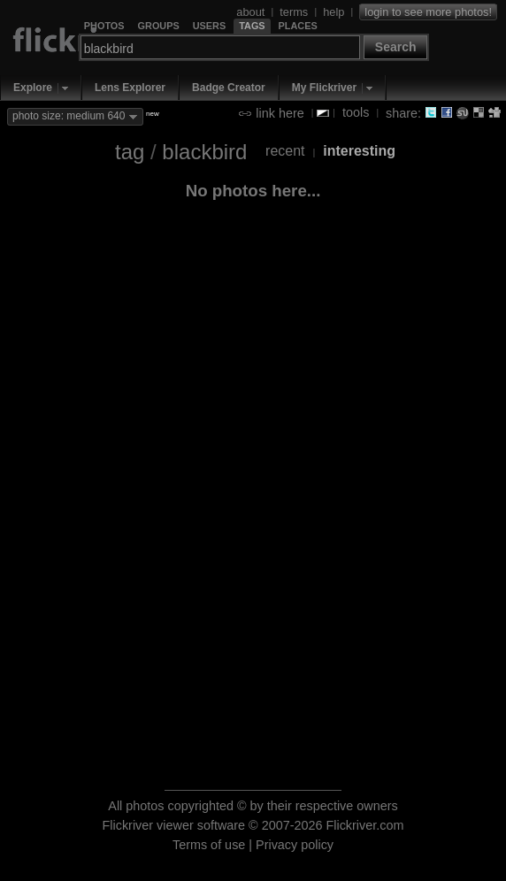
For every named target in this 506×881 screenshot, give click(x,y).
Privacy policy (295, 845)
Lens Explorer (130, 87)
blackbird (204, 152)
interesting (359, 150)
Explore (32, 87)
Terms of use (208, 845)
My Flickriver (324, 87)
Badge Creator (228, 87)
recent (284, 150)
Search (396, 47)
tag (129, 152)
